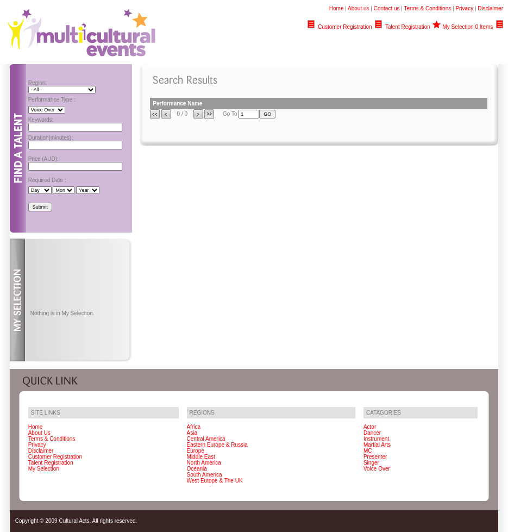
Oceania (197, 469)
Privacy (464, 8)
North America (204, 463)
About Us (39, 433)
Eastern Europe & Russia (217, 445)
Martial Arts (377, 445)
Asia (192, 433)
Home (336, 8)
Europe (195, 451)
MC (367, 451)
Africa (194, 427)
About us (358, 8)
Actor (369, 427)
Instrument (376, 439)
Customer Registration (345, 27)
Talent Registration (407, 27)
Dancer (372, 433)
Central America (206, 439)
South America (204, 475)
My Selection (43, 469)
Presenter (375, 457)
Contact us (387, 8)
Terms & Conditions (427, 8)
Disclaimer (490, 8)
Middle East (201, 457)
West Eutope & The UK (215, 481)
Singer (371, 463)
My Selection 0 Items (467, 27)
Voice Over (376, 469)
